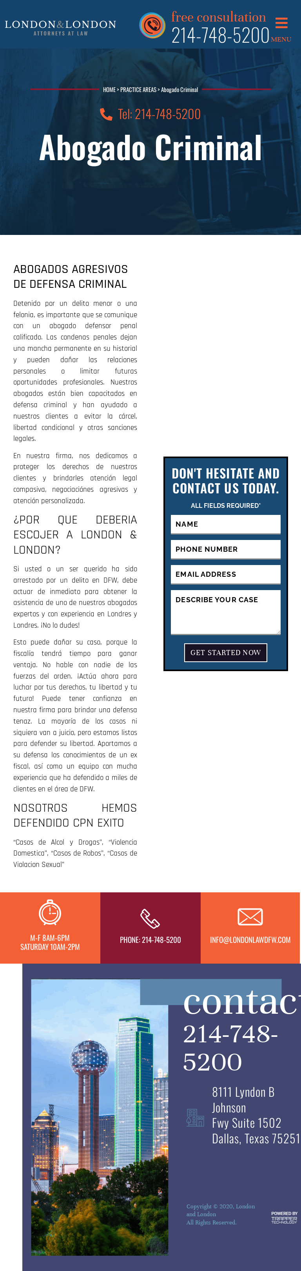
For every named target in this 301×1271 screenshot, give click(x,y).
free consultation (218, 16)
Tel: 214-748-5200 (150, 113)
